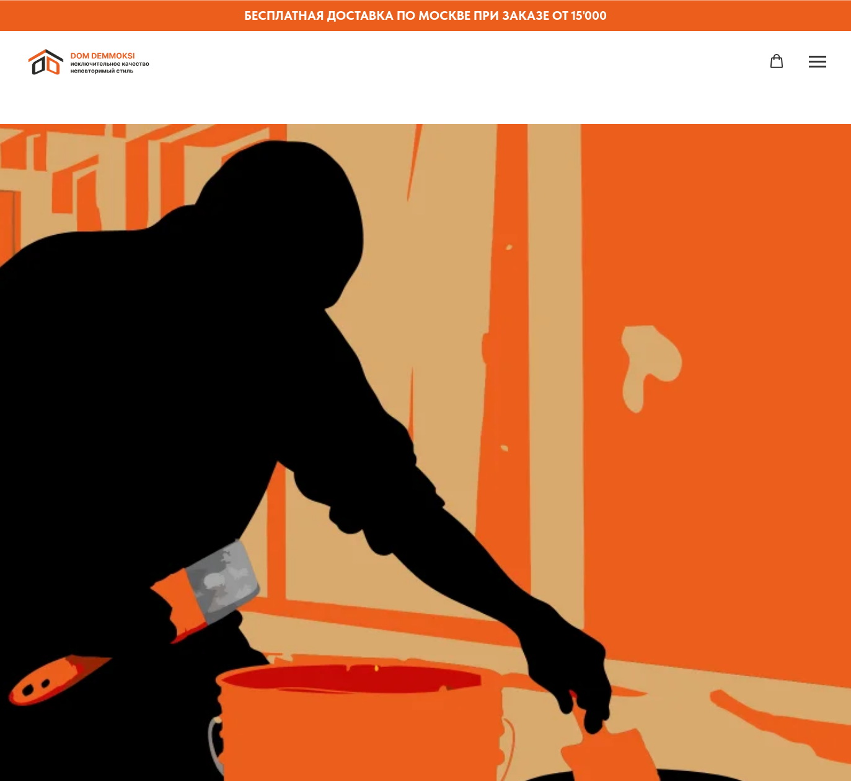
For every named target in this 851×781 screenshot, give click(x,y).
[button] (776, 61)
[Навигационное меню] (817, 62)
